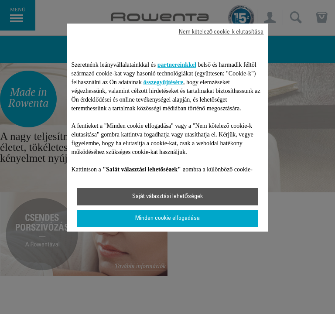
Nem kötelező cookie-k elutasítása (221, 32)
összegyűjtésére (163, 82)
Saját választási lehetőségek (167, 197)
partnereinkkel (176, 64)
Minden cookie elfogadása (167, 218)
